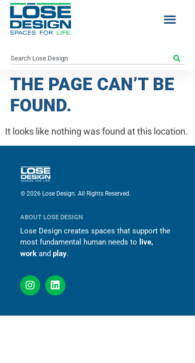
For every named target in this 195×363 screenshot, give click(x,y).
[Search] (178, 58)
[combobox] (91, 58)
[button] (169, 19)
